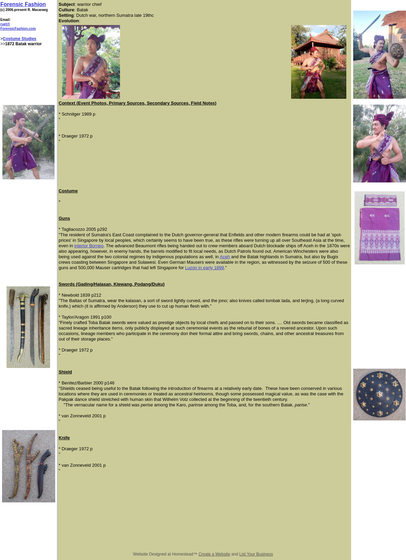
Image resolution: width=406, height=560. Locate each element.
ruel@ (5, 24)
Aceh (225, 256)
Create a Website (214, 554)
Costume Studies (19, 38)
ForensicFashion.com (18, 29)
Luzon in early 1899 (204, 267)
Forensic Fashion (23, 4)
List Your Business (256, 554)
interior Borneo (89, 245)
